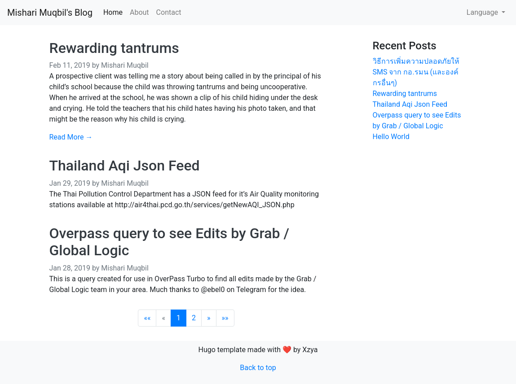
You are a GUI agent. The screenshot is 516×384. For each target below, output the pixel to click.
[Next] (208, 318)
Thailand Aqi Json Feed (124, 165)
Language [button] (483, 12)
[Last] (225, 318)
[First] (147, 318)
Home (113, 12)
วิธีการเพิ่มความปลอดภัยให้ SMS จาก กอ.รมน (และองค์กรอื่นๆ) (416, 72)
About (139, 12)
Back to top (258, 367)
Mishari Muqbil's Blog (50, 12)
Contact (168, 12)
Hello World (391, 136)
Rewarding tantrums (114, 48)
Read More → (71, 137)
